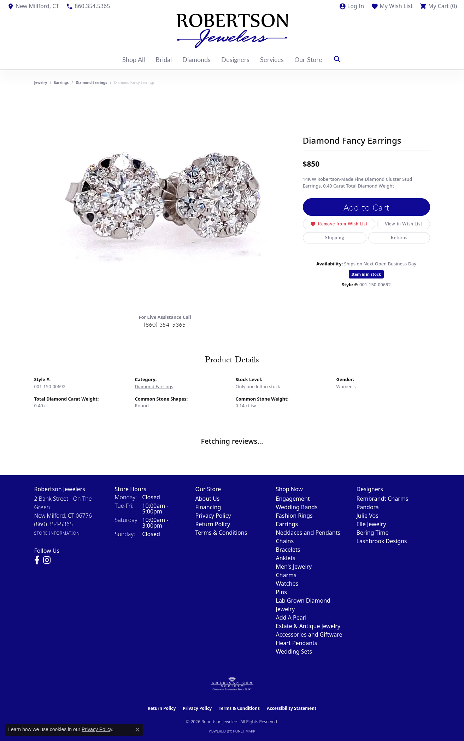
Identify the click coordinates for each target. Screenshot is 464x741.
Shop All (133, 59)
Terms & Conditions (221, 532)
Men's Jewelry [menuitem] (294, 566)
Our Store (308, 59)
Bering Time (373, 532)
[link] (33, 6)
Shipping (334, 238)
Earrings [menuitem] (287, 524)
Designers (235, 59)
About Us (207, 498)
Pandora (368, 507)
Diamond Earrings (91, 82)
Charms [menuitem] (286, 575)
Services (272, 59)
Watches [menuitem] (287, 583)
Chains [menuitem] (285, 541)
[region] (165, 202)
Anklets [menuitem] (285, 558)
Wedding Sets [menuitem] (294, 651)
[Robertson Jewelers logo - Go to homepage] (232, 31)
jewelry (40, 82)
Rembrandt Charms (383, 498)
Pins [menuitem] (281, 592)
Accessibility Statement (291, 708)
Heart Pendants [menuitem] (296, 643)
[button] (351, 6)
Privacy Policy (213, 515)
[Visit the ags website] (232, 684)
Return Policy (212, 524)
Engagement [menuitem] (293, 498)
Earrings (61, 82)
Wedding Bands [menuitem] (297, 507)
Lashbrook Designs (382, 541)
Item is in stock (366, 274)
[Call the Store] (53, 524)
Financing (208, 507)
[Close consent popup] (137, 730)
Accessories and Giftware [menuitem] (309, 634)
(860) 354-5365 (165, 324)
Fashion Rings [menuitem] (294, 515)
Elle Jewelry (371, 524)
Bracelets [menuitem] (288, 549)
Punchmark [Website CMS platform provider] (244, 731)
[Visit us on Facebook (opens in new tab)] (37, 560)
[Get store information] (57, 533)
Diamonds (196, 59)
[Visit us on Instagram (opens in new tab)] (47, 560)
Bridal (163, 59)
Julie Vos (367, 515)
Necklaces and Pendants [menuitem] (308, 532)
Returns (399, 238)
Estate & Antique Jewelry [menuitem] (308, 626)
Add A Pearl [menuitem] (291, 617)
